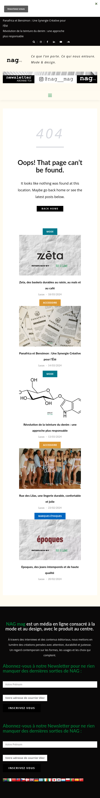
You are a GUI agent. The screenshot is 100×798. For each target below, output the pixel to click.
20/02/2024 (55, 579)
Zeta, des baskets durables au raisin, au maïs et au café (50, 285)
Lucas (41, 294)
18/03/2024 (55, 294)
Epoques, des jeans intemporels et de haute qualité (50, 570)
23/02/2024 (55, 507)
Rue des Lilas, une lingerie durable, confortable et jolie (50, 498)
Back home (50, 208)
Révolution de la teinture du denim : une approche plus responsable (50, 427)
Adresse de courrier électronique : (25, 695)
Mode (49, 231)
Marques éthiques (50, 516)
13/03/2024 (55, 436)
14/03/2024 (55, 365)
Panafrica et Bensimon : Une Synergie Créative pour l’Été (50, 356)
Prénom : (9, 677)
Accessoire (50, 302)
